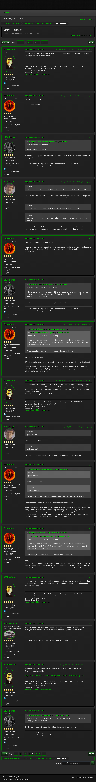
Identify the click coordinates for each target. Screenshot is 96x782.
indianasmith (10, 623)
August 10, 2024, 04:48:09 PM (34, 238)
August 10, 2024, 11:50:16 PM (34, 427)
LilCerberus (9, 137)
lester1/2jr (9, 181)
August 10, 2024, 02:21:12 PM (34, 137)
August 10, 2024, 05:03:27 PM (34, 280)
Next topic (88, 35)
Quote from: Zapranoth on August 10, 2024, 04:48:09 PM (48, 284)
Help (72, 777)
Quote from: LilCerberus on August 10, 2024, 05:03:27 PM (48, 329)
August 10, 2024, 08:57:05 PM (34, 380)
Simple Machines (19, 777)
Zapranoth (9, 95)
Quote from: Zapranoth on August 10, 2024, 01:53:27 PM (48, 142)
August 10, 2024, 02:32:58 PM (34, 182)
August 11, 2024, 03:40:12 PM (34, 664)
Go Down (5, 42)
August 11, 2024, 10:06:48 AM (34, 528)
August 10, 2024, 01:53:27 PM (34, 96)
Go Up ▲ (91, 777)
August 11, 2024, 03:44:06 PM (34, 711)
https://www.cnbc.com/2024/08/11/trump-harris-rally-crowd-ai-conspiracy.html (54, 675)
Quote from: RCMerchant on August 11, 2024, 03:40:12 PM (49, 715)
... (26, 42)
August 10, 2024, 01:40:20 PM (34, 49)
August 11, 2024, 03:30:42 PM (34, 623)
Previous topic (77, 35)
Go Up (4, 754)
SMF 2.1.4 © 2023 (7, 777)
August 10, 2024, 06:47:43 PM (34, 324)
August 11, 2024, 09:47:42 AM (34, 464)
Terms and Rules (81, 777)
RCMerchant (10, 49)
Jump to (58, 763)
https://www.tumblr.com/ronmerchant (38, 74)
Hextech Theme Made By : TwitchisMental (15, 779)
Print (91, 42)
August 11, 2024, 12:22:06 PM (34, 577)
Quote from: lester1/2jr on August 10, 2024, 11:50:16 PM (48, 469)
